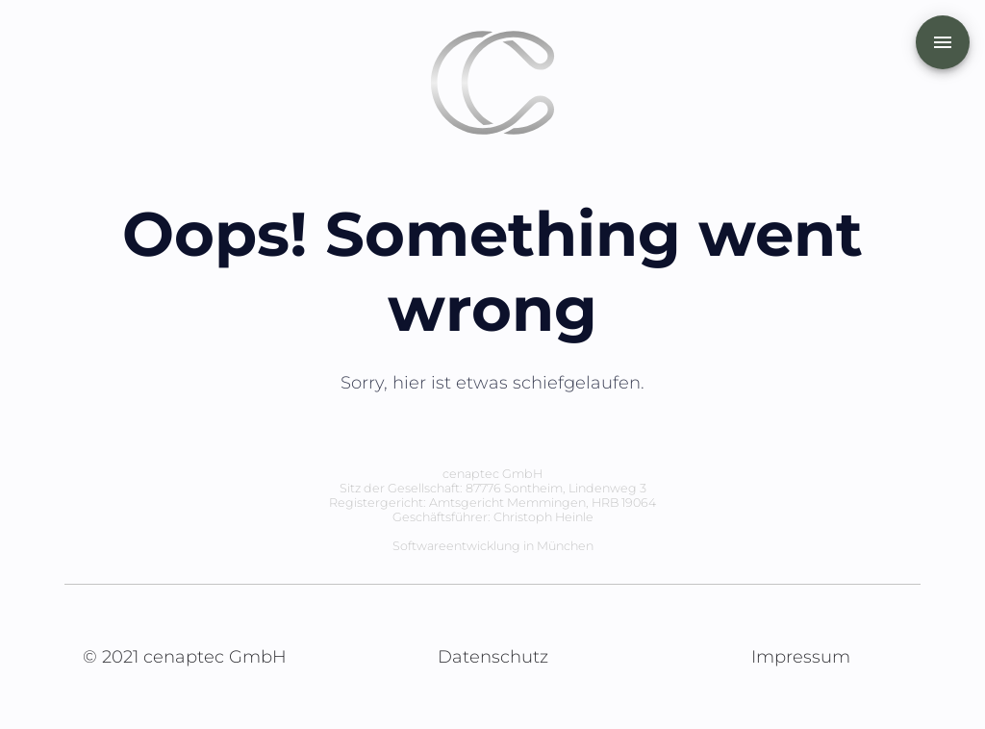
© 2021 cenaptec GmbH (185, 656)
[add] (943, 42)
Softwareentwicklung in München (493, 546)
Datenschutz (493, 656)
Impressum (800, 656)
